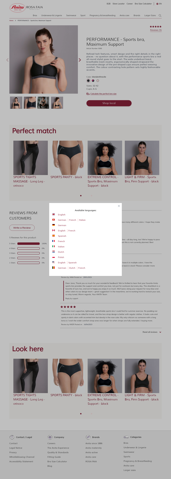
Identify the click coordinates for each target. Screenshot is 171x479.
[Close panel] (118, 206)
